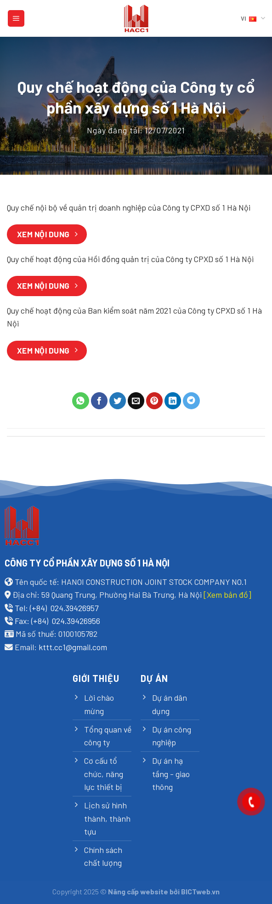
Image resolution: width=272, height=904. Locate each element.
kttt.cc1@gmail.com (73, 647)
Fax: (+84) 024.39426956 (57, 621)
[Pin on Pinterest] (154, 400)
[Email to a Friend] (136, 400)
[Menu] (16, 18)
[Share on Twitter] (117, 400)
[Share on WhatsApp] (80, 400)
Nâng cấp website (138, 891)
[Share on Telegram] (191, 400)
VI (253, 18)
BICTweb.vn (200, 891)
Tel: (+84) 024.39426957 (56, 608)
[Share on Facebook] (99, 400)
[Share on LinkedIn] (172, 400)
